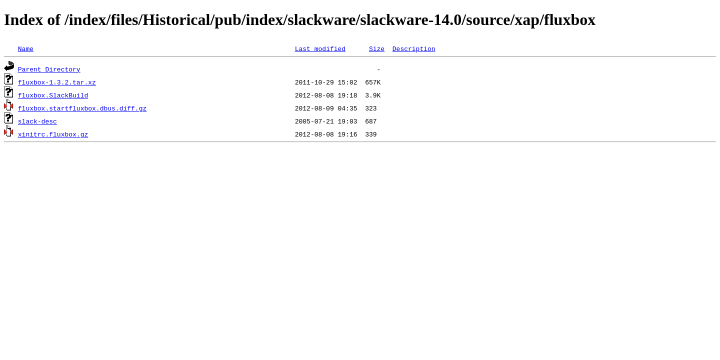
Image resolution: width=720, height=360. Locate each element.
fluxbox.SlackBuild (53, 95)
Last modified (320, 48)
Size (376, 48)
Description (414, 48)
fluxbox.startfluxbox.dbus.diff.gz (82, 108)
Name (26, 48)
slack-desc (37, 121)
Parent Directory (49, 69)
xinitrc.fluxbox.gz (53, 134)
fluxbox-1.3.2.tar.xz (57, 82)
